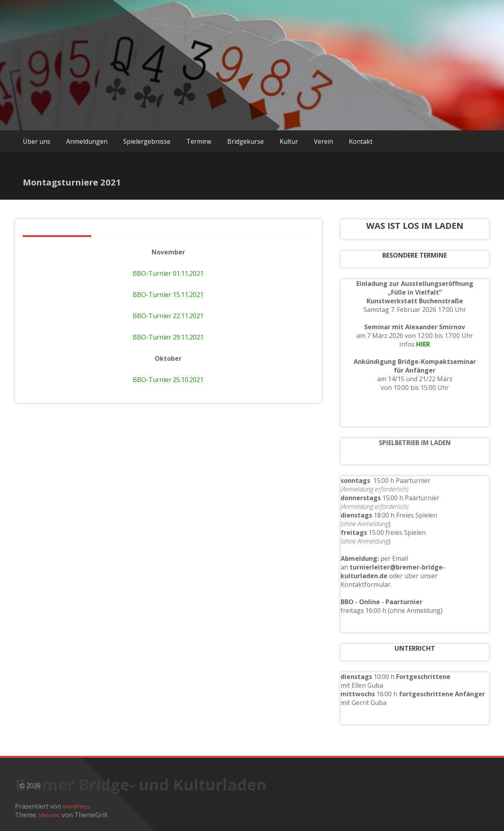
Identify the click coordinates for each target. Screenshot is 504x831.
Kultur (289, 141)
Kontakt (360, 141)
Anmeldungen (86, 141)
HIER (423, 344)
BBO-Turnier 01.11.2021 (168, 273)
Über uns (36, 141)
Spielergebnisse (146, 141)
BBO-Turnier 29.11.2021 (168, 337)
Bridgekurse (245, 141)
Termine (198, 141)
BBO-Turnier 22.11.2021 (168, 316)
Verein (323, 141)
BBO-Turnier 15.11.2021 (168, 294)
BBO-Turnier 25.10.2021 (168, 379)
